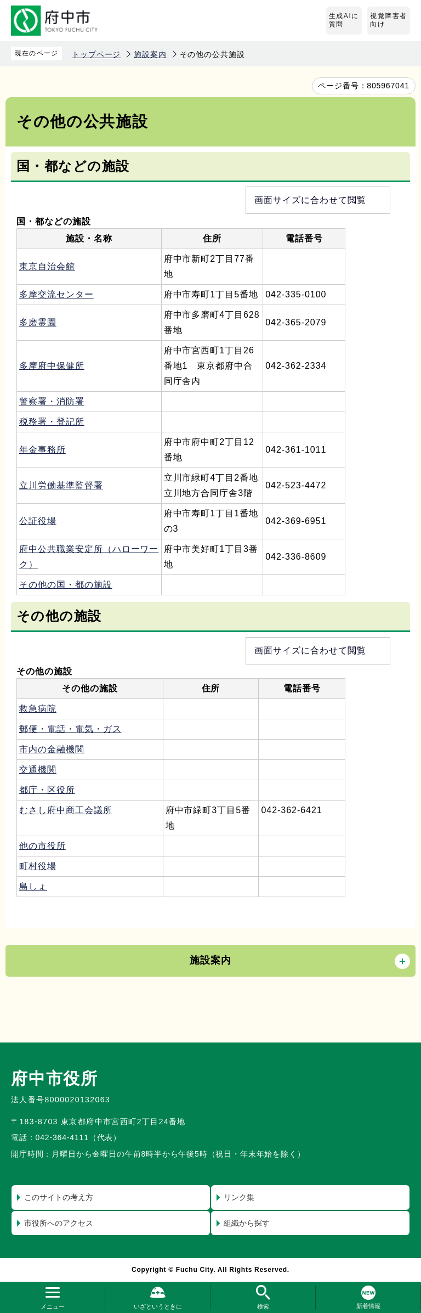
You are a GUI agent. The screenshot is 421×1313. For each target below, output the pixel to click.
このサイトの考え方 (58, 1197)
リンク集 (239, 1197)
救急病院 (37, 708)
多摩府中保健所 (51, 365)
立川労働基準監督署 (61, 485)
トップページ (96, 54)
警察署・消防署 (51, 401)
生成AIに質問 (344, 20)
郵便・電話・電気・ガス (70, 729)
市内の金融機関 (51, 749)
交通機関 (37, 769)
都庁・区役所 (47, 789)
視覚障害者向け (388, 20)
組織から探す (247, 1223)
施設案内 (150, 54)
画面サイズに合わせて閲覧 (310, 200)
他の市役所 (42, 845)
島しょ (33, 886)
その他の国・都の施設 (65, 584)
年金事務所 (42, 449)
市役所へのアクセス (58, 1223)
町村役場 (37, 866)
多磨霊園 (37, 322)
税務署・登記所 (51, 421)
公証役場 (37, 521)
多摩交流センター (56, 294)
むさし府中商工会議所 (65, 810)
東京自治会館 (47, 266)
